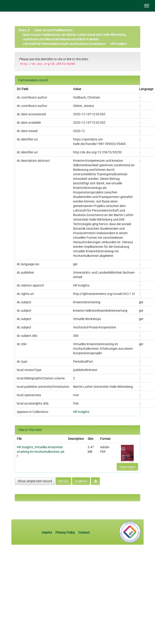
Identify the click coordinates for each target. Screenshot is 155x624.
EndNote (81, 481)
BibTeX (63, 481)
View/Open (127, 467)
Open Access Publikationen (53, 30)
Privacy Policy (65, 532)
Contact (84, 532)
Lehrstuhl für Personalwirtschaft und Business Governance (64, 44)
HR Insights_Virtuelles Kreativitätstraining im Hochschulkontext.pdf (40, 451)
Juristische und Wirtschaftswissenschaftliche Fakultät (60, 39)
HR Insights (119, 44)
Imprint (47, 532)
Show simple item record (35, 481)
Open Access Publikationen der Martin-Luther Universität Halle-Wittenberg (74, 34)
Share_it (24, 30)
